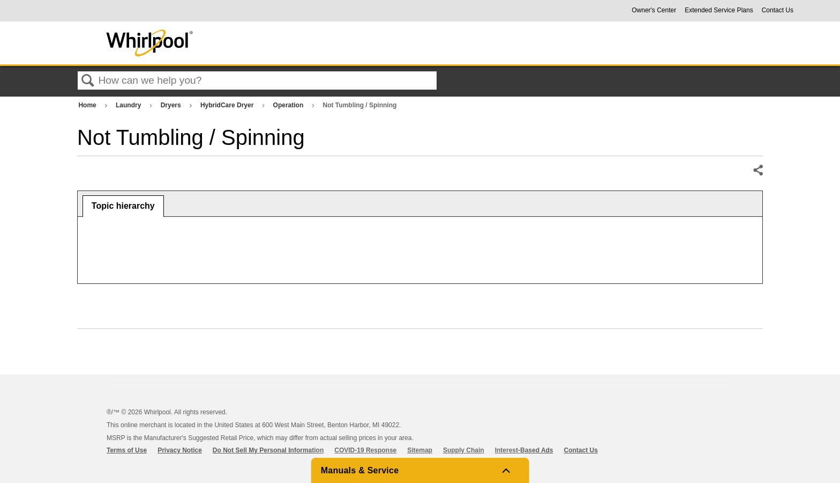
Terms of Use (127, 450)
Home (88, 105)
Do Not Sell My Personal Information (268, 450)
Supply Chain (463, 450)
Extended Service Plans (719, 10)
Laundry (129, 105)
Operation (289, 105)
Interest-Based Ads (524, 450)
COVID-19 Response (365, 450)
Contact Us (777, 10)
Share (757, 170)
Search (88, 81)
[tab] (123, 206)
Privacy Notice (180, 450)
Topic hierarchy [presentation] (123, 205)
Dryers (172, 105)
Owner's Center (654, 10)
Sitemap (419, 450)
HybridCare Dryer (228, 105)
